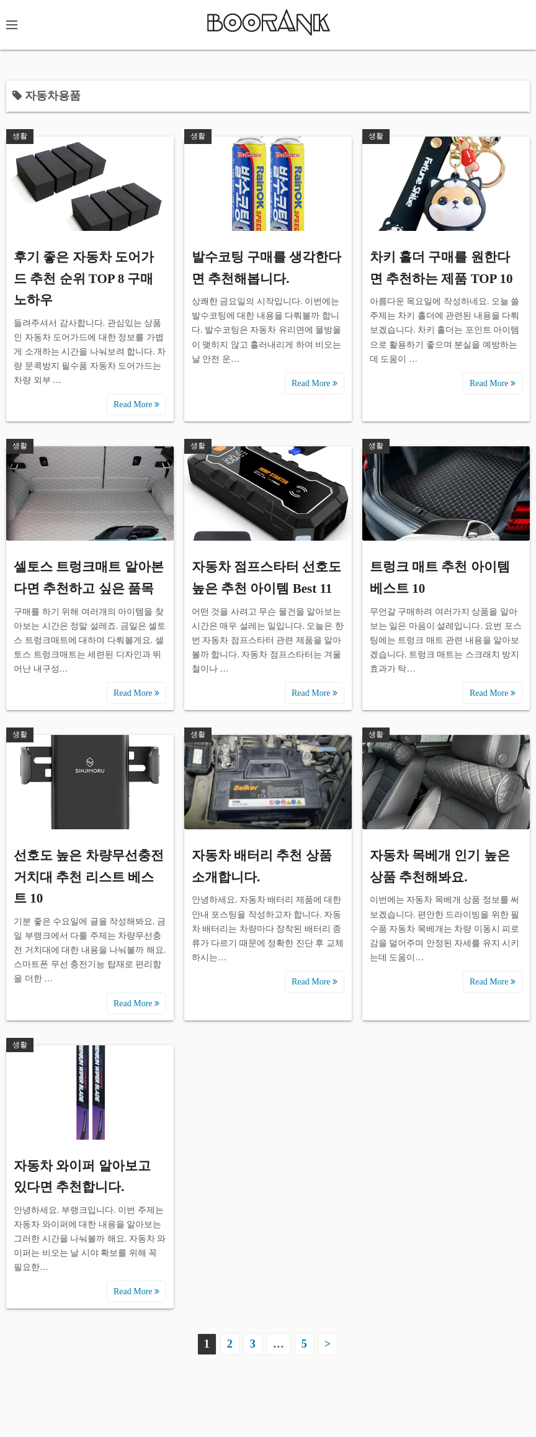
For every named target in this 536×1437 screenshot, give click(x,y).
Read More (136, 404)
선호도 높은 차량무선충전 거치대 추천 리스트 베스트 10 (89, 877)
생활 (19, 136)
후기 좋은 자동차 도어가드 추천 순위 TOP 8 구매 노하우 (84, 278)
